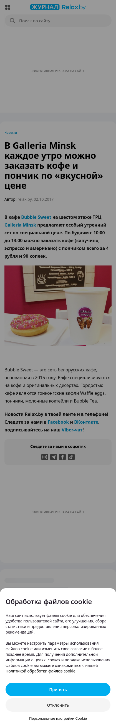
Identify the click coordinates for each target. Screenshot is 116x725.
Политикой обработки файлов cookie (40, 671)
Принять (58, 689)
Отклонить (58, 705)
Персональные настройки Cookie (58, 718)
